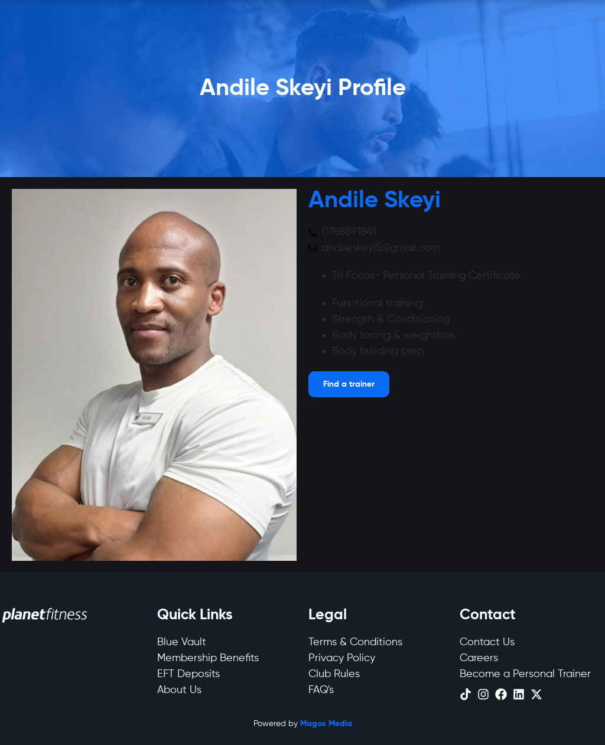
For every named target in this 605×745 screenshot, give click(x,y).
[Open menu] (348, 384)
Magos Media (326, 724)
